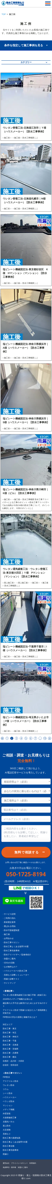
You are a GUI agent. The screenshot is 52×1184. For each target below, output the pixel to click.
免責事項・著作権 (9, 1167)
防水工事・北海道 (10, 1044)
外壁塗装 (7, 1113)
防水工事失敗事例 (11, 950)
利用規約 (32, 1163)
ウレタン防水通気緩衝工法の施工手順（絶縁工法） (25, 995)
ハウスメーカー (9, 1097)
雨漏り (6, 1154)
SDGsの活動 (9, 962)
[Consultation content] (26, 833)
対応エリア (7, 1024)
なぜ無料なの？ (10, 966)
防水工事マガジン (11, 942)
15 (45, 738)
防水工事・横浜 (9, 1057)
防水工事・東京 (9, 1028)
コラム (6, 1089)
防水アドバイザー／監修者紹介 (17, 954)
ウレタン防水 (8, 1085)
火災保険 (7, 1129)
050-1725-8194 (26, 874)
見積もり (7, 1133)
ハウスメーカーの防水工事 (15, 970)
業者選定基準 (10, 922)
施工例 (7, 934)
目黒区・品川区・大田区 (13, 1061)
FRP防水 (6, 1077)
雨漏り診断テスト (11, 979)
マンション (7, 1105)
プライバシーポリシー (19, 1163)
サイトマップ (10, 983)
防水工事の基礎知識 (11, 1137)
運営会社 (6, 1163)
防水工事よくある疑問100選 (16, 946)
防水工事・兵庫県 (10, 1052)
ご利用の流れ (10, 918)
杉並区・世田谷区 (10, 1065)
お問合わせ (9, 938)
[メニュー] (47, 3)
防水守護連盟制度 (11, 930)
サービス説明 (10, 914)
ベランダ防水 (8, 1101)
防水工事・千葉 (9, 1040)
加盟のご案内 (10, 958)
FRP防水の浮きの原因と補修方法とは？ (20, 1017)
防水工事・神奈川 (10, 1036)
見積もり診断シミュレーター (16, 974)
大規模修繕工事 (9, 1117)
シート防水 (7, 1093)
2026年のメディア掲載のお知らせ (17, 999)
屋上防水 (7, 1125)
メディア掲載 (8, 1109)
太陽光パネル (8, 1121)
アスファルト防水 (10, 1081)
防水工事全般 (8, 1146)
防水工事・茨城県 (10, 1048)
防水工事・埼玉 (9, 1032)
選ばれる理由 (10, 926)
